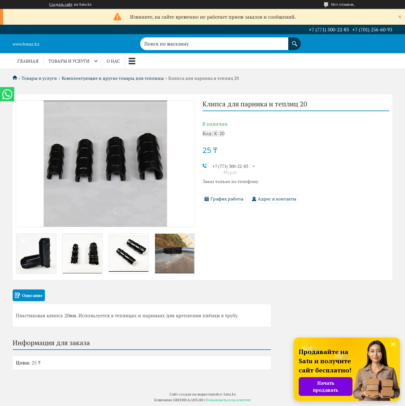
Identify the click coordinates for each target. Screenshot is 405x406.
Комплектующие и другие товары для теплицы (113, 78)
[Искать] (294, 40)
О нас (113, 61)
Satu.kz (229, 394)
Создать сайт (60, 4)
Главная (28, 61)
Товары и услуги (69, 61)
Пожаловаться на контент (228, 399)
